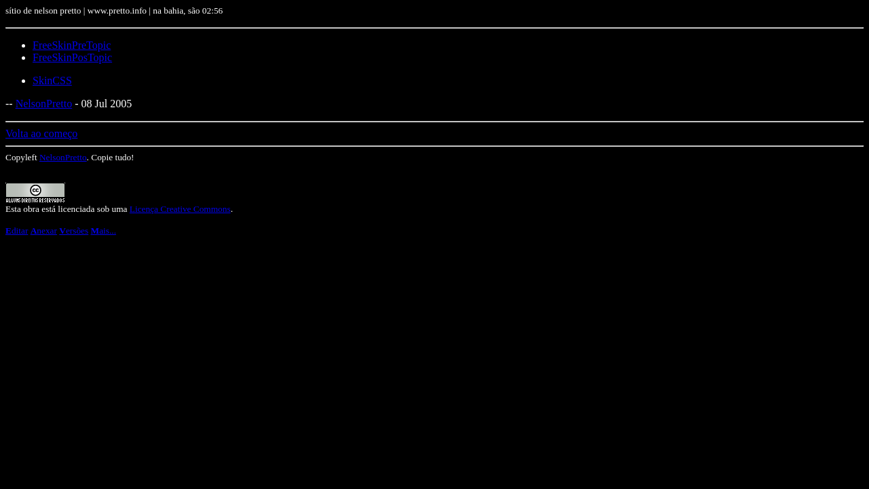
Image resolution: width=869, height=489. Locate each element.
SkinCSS (52, 80)
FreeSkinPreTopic (72, 45)
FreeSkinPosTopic (72, 57)
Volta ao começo (41, 133)
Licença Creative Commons (180, 209)
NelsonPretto (44, 103)
